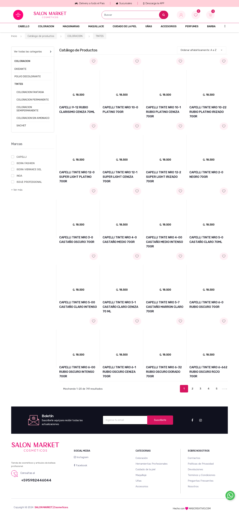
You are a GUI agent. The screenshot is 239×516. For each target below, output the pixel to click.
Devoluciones (195, 469)
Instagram (81, 457)
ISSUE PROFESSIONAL (29, 181)
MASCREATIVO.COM (198, 508)
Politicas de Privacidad (201, 463)
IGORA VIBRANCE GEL (29, 169)
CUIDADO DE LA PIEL (125, 26)
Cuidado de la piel (145, 469)
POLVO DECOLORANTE (27, 76)
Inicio (14, 36)
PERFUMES (191, 26)
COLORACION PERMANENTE (33, 99)
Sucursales (124, 3)
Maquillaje (141, 475)
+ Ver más (17, 189)
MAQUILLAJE (96, 26)
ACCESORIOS (169, 26)
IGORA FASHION (26, 163)
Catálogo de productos (41, 36)
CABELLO (23, 26)
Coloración (142, 458)
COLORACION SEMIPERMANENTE (27, 109)
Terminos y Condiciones (201, 475)
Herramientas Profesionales (152, 463)
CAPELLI (22, 156)
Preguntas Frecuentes (200, 480)
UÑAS (148, 26)
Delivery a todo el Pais (89, 3)
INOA (19, 175)
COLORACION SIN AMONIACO (33, 118)
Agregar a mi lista (78, 58)
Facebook (80, 465)
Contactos (194, 458)
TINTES (100, 36)
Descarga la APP (153, 3)
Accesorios (142, 486)
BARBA (211, 26)
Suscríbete (160, 420)
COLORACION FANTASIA (30, 92)
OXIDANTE (20, 68)
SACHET (21, 125)
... (223, 26)
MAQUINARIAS (71, 26)
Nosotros (193, 486)
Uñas (139, 480)
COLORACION (46, 26)
